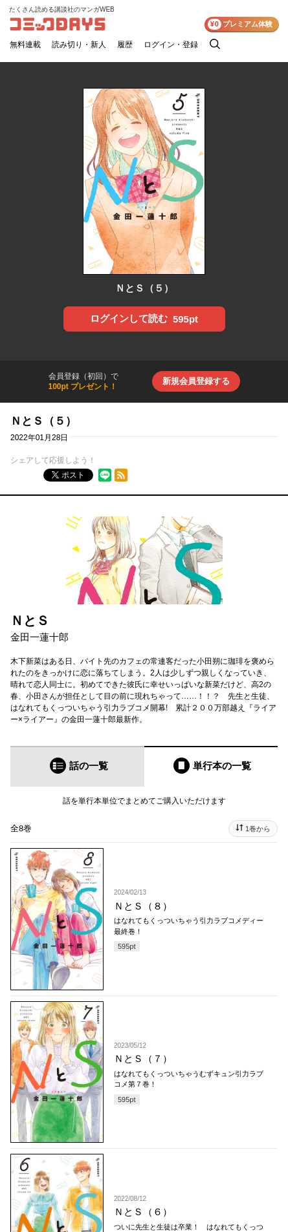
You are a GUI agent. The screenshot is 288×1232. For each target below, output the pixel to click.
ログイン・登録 (171, 44)
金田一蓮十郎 (39, 637)
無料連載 (25, 44)
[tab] (77, 766)
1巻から (258, 829)
